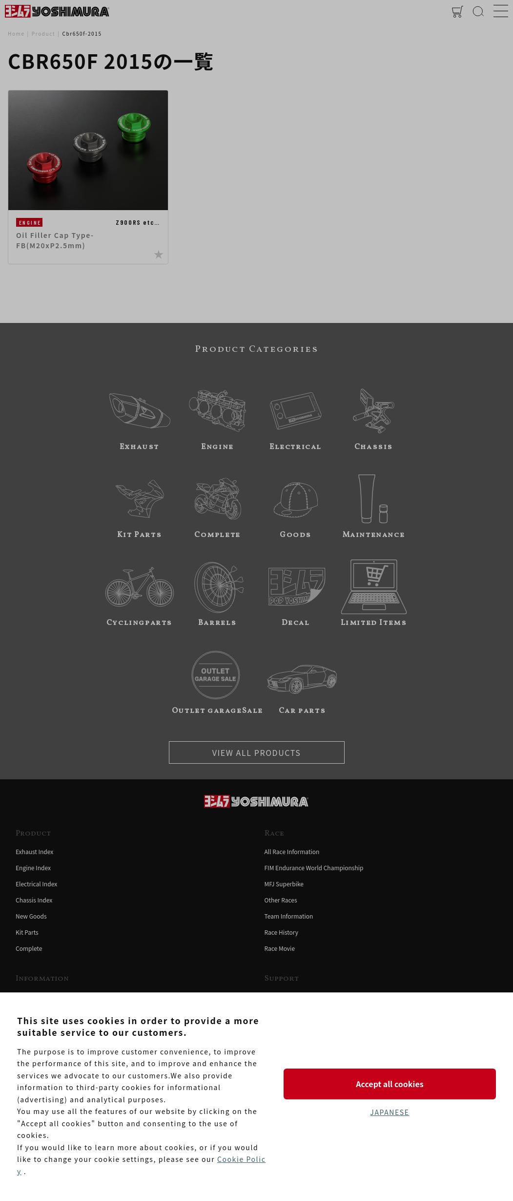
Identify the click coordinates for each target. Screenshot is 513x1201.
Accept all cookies (389, 1084)
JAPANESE (389, 1112)
